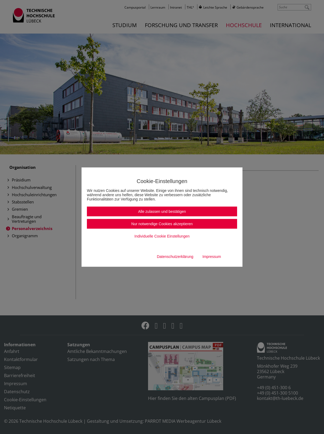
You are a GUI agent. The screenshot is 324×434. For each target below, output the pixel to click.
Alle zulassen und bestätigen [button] (162, 211)
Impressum (211, 256)
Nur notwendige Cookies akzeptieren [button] (162, 224)
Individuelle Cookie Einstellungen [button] (161, 236)
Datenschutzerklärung (175, 256)
